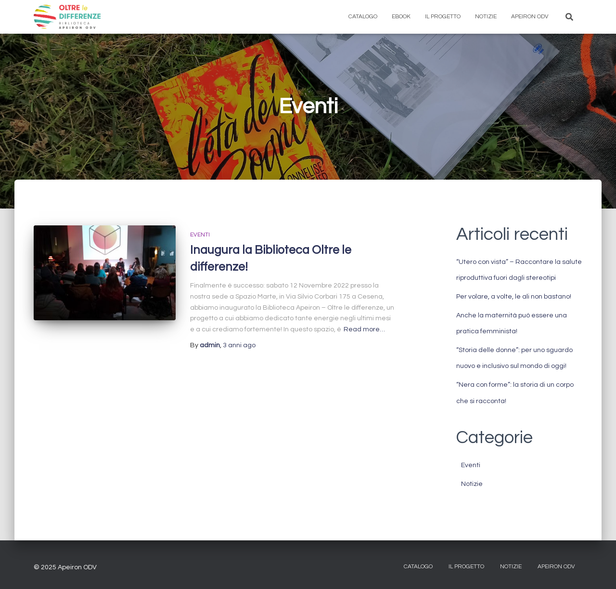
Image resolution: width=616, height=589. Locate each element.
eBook (401, 16)
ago (239, 345)
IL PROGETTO (466, 566)
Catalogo (362, 16)
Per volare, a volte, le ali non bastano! (513, 296)
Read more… (364, 329)
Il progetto (443, 16)
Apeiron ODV (530, 16)
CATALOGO (418, 566)
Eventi (200, 235)
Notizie (486, 16)
